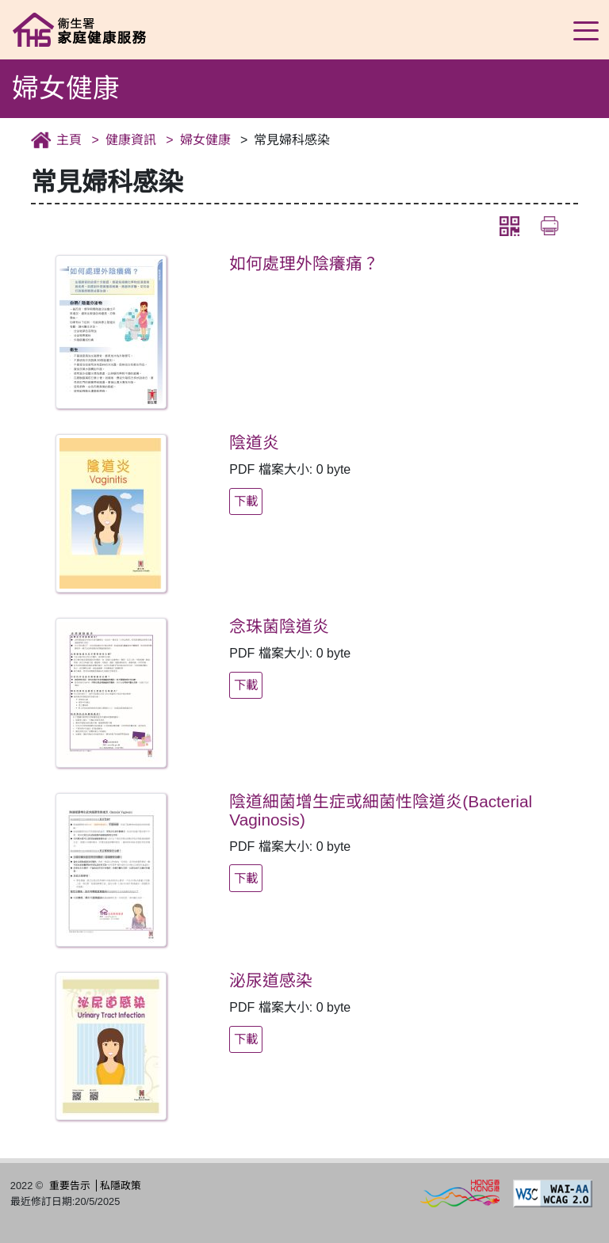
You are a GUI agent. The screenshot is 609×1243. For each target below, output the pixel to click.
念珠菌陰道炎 (279, 625)
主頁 (69, 140)
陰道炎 (254, 442)
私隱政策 (120, 1185)
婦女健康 (205, 140)
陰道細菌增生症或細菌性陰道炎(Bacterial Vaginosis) (380, 809)
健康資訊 (130, 140)
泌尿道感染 (270, 979)
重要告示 (69, 1185)
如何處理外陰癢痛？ (304, 263)
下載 (246, 500)
